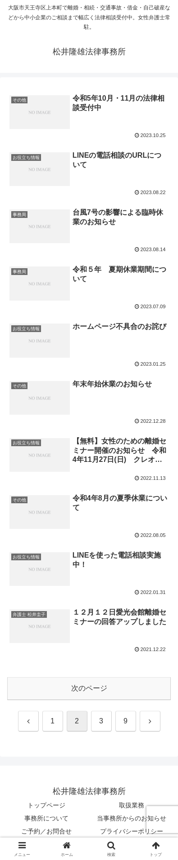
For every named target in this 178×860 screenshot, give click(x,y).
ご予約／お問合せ (46, 831)
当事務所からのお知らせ (131, 818)
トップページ (46, 805)
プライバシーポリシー (131, 831)
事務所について (46, 818)
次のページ (89, 688)
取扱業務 (131, 805)
